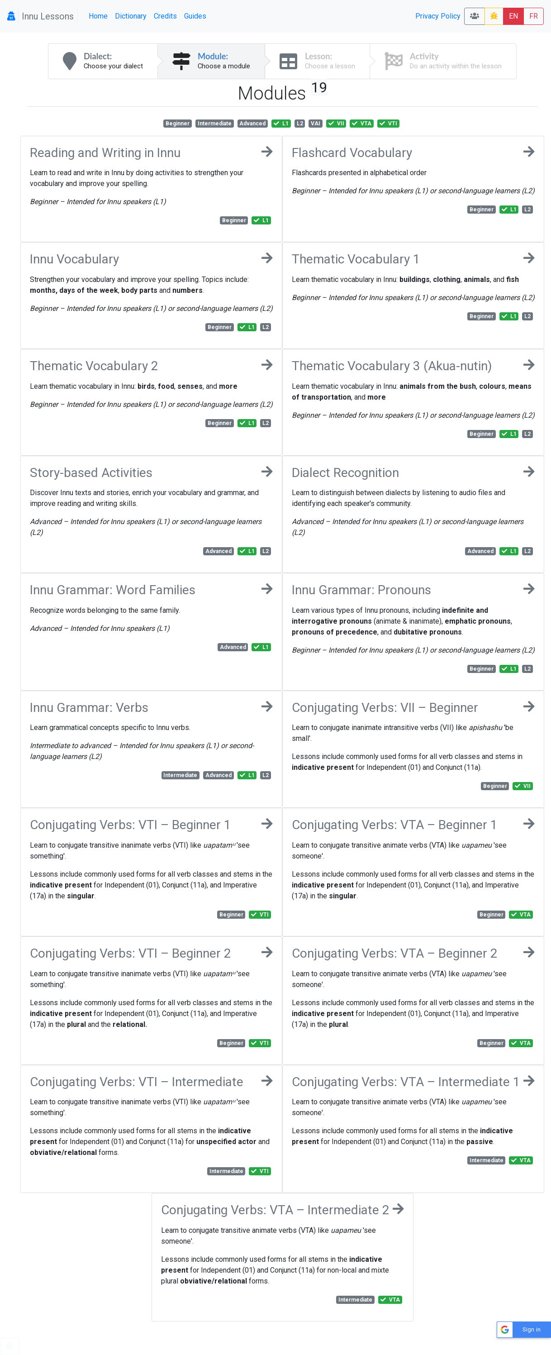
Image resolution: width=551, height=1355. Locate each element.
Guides (195, 16)
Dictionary (131, 16)
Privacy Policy (438, 16)
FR (533, 16)
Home (98, 16)
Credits (165, 16)
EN (513, 16)
